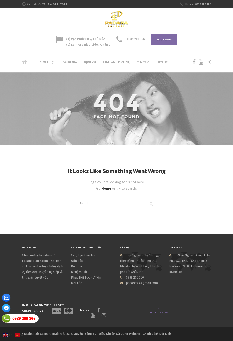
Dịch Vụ (90, 62)
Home (106, 188)
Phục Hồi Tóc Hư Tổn (86, 278)
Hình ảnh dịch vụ (116, 62)
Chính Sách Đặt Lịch (157, 330)
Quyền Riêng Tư (85, 330)
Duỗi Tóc (77, 267)
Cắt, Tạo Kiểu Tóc (83, 256)
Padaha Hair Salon (35, 330)
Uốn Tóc (77, 262)
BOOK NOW (164, 40)
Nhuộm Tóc (79, 273)
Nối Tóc (76, 284)
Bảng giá (70, 62)
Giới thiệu (48, 62)
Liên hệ (162, 62)
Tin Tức (143, 62)
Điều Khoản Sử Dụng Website (119, 330)
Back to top (195, 311)
